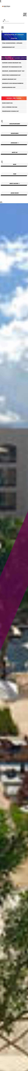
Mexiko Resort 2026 (7, 103)
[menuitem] (10, 6)
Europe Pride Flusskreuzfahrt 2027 (11, 75)
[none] (10, 6)
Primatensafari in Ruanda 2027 (10, 111)
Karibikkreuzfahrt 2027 (8, 47)
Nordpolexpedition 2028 (8, 87)
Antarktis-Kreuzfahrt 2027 (9, 79)
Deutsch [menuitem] (7, 6)
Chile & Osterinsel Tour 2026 (9, 107)
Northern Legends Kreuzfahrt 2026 (11, 62)
